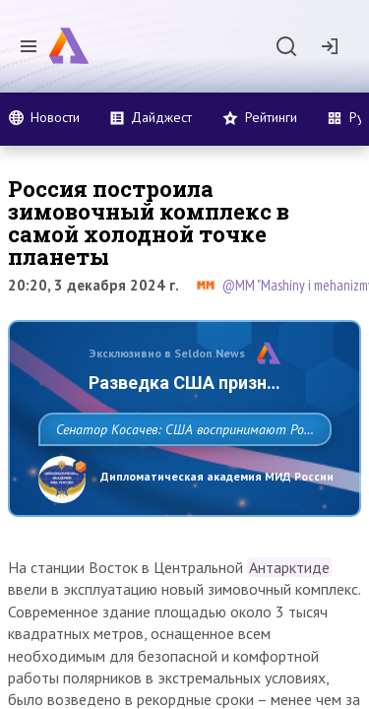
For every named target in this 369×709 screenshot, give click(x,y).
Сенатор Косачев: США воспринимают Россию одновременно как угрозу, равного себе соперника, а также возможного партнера (179, 472)
